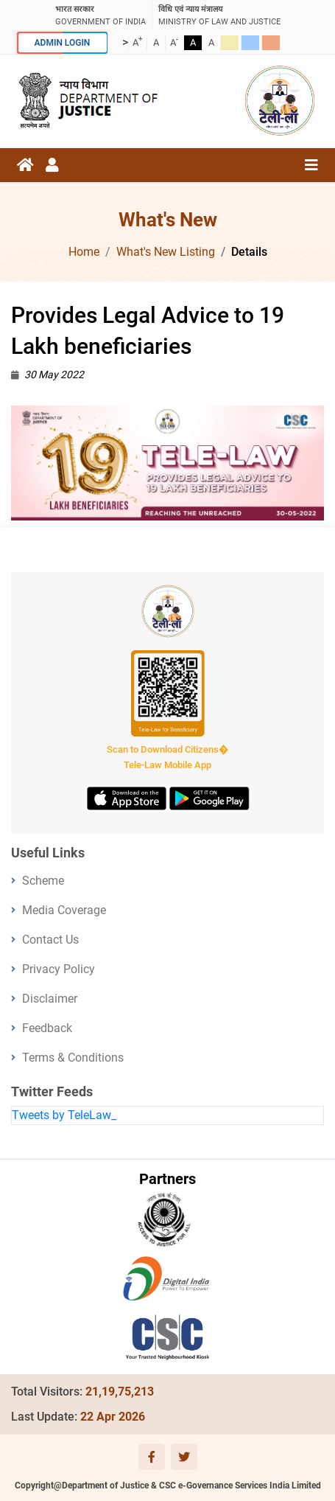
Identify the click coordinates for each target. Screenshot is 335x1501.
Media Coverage (64, 910)
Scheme (43, 881)
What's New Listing (165, 252)
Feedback (47, 1028)
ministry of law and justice (219, 15)
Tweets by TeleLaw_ (64, 1115)
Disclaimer (49, 999)
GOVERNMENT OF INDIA (100, 15)
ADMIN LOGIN (62, 42)
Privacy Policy (58, 969)
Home (83, 252)
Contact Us (50, 940)
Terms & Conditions (73, 1058)
